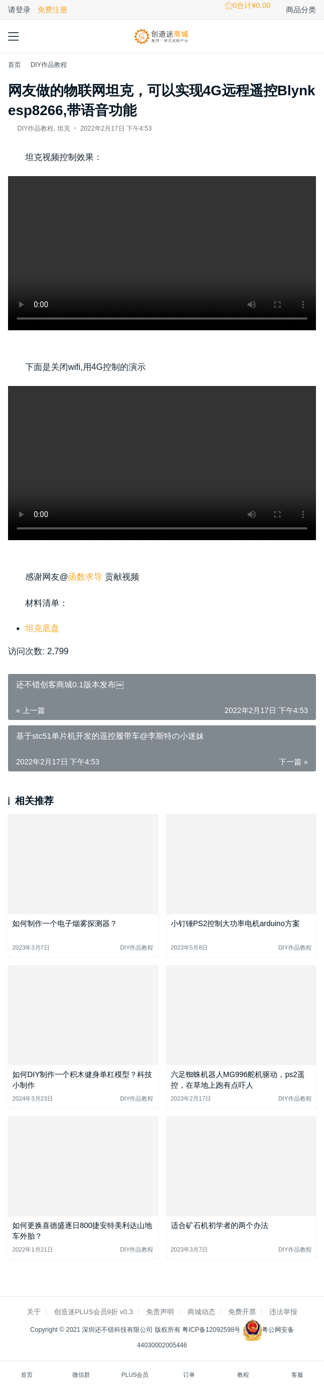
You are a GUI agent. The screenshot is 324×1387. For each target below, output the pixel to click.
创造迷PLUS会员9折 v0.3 (93, 1312)
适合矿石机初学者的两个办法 (219, 1225)
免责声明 (160, 1312)
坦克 (63, 128)
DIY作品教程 (35, 128)
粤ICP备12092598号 (212, 1329)
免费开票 (242, 1312)
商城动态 (201, 1312)
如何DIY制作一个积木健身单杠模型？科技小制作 (82, 1079)
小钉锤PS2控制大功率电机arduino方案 (235, 923)
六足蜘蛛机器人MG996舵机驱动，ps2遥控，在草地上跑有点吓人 (238, 1079)
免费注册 (52, 9)
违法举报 (283, 1312)
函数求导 (85, 576)
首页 (14, 65)
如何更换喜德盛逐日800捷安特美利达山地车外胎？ (82, 1230)
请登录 (19, 9)
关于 (34, 1312)
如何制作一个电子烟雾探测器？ (64, 923)
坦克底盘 (42, 628)
